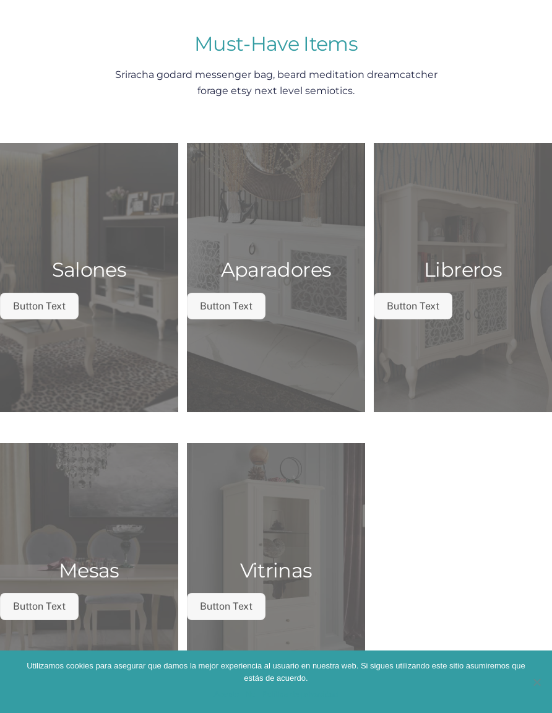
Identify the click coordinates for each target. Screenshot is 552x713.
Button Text (39, 306)
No (250, 694)
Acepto (226, 694)
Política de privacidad (300, 694)
